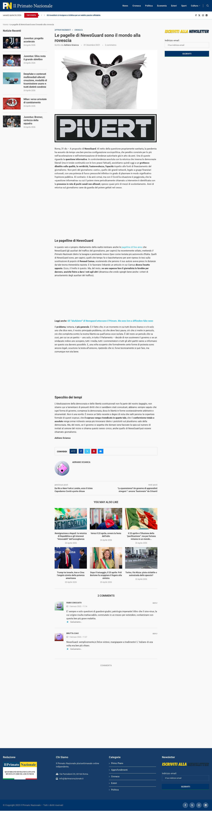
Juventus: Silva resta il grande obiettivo (35, 58)
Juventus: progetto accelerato (33, 40)
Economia (162, 5)
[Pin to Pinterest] (94, 451)
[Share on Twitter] (87, 451)
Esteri (174, 5)
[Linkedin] (207, 15)
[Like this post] (74, 451)
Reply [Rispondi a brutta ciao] (155, 634)
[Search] (207, 6)
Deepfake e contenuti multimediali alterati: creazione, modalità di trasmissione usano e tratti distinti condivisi (35, 81)
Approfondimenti (119, 770)
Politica (149, 5)
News (125, 5)
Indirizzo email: (187, 43)
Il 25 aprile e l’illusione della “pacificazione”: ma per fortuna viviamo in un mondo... (141, 536)
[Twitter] (199, 15)
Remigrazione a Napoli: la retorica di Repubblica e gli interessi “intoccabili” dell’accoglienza (71, 536)
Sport (184, 5)
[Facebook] (196, 15)
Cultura (194, 5)
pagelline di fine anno (132, 247)
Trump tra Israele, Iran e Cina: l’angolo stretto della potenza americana (71, 575)
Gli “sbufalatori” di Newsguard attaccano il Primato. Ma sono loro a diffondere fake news (110, 321)
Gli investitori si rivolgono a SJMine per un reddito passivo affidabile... (74, 15)
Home (5, 24)
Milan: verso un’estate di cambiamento (35, 101)
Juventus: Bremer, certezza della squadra (33, 120)
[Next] (44, 15)
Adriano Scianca (71, 45)
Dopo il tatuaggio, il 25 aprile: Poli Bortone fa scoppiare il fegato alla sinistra (106, 575)
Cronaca (136, 5)
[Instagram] (203, 15)
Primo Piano (117, 763)
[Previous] (41, 15)
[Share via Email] (100, 451)
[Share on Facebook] (81, 451)
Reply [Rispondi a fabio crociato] (155, 603)
